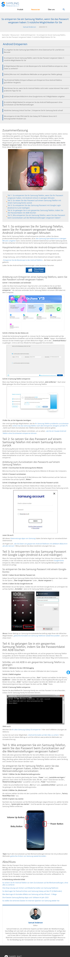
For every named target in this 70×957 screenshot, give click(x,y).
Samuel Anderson (29, 27)
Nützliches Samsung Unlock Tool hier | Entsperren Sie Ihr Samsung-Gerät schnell (33, 110)
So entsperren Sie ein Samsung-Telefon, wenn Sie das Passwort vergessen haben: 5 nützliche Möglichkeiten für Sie (34, 59)
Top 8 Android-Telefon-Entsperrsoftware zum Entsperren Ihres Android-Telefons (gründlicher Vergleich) (33, 81)
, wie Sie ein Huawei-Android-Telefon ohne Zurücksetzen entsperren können (34, 432)
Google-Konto (59, 560)
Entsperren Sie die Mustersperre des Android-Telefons (23, 260)
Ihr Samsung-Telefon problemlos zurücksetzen (51, 423)
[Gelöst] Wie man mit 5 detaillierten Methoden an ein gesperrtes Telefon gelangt (33, 74)
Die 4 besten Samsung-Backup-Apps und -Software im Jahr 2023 (25, 897)
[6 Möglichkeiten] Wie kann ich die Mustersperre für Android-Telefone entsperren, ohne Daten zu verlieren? (35, 67)
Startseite (5, 35)
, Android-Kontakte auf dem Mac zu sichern (43, 735)
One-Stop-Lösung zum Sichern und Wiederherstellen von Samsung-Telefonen (30, 888)
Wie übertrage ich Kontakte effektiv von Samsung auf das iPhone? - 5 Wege (29, 894)
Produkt (20, 9)
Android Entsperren (28, 35)
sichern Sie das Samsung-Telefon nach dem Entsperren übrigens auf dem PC (40, 426)
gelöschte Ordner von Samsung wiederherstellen (28, 856)
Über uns (51, 9)
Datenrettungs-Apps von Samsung (22, 538)
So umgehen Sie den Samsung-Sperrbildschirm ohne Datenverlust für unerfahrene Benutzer (34, 51)
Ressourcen (35, 9)
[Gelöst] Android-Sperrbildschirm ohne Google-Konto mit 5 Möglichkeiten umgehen (34, 96)
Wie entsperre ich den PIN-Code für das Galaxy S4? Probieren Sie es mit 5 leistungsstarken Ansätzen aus (30, 117)
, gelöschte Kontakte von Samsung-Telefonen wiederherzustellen (36, 636)
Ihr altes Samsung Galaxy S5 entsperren (26, 729)
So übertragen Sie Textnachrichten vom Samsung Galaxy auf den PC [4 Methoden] (32, 891)
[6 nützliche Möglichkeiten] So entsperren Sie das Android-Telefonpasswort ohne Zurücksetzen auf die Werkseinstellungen (33, 103)
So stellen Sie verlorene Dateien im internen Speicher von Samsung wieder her (30, 901)
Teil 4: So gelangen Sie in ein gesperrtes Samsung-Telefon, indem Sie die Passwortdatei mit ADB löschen (35, 211)
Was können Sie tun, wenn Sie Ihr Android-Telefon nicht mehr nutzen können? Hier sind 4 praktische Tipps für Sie (36, 89)
